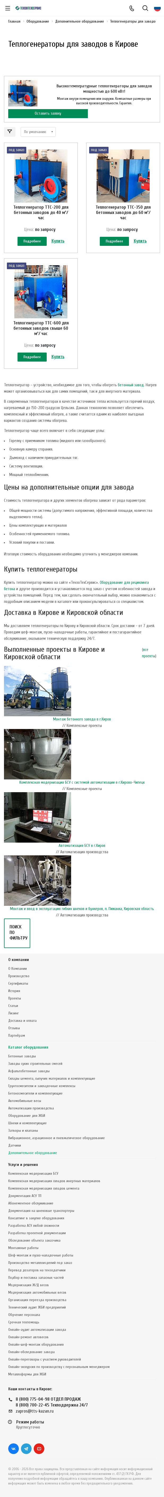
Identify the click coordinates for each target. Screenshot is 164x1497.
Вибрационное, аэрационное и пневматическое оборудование (56, 1138)
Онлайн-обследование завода (31, 1352)
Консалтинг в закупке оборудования (36, 1218)
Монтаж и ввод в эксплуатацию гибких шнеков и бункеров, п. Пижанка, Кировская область (82, 909)
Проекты (14, 998)
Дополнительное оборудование (32, 1153)
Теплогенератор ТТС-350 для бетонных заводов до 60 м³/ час (123, 212)
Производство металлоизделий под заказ (40, 1262)
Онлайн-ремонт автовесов (28, 1337)
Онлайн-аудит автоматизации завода (37, 1329)
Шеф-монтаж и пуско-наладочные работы (40, 1255)
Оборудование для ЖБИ (26, 1115)
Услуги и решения (23, 1165)
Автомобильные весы (24, 1101)
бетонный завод (131, 385)
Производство (18, 976)
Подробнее (32, 241)
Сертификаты (18, 983)
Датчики (14, 1145)
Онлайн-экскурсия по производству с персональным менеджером (59, 1367)
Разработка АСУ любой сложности (33, 1225)
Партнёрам (16, 1035)
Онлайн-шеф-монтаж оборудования (36, 1344)
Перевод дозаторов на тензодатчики (37, 1270)
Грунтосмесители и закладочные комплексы (41, 1086)
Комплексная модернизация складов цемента (43, 1188)
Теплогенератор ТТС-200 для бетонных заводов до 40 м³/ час (40, 212)
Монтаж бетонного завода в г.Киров (82, 719)
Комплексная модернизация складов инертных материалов (54, 1181)
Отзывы (14, 1028)
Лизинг (13, 1013)
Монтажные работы (23, 1248)
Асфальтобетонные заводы (29, 1071)
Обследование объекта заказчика (34, 1240)
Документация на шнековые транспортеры (41, 1210)
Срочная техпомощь (23, 1322)
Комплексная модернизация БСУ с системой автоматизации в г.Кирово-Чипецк (82, 782)
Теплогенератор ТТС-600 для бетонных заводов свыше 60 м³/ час (41, 328)
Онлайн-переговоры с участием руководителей (44, 1359)
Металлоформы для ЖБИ (27, 1374)
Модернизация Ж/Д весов (28, 1285)
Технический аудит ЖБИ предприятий (37, 1307)
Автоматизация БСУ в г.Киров (82, 845)
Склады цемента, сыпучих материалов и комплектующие (51, 1078)
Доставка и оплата (22, 1020)
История (14, 991)
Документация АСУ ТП (24, 1196)
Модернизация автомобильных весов (37, 1292)
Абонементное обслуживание (30, 1203)
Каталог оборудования (28, 1047)
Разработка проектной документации (37, 1233)
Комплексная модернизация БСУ (33, 1173)
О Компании (17, 968)
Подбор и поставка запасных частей (36, 1277)
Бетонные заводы (22, 1056)
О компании (18, 960)
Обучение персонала (24, 1314)
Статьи (13, 1005)
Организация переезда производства (37, 1300)
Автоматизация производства (31, 1108)
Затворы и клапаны (23, 1130)
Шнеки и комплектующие (27, 1123)
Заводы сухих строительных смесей (35, 1063)
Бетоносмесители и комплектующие (35, 1093)
